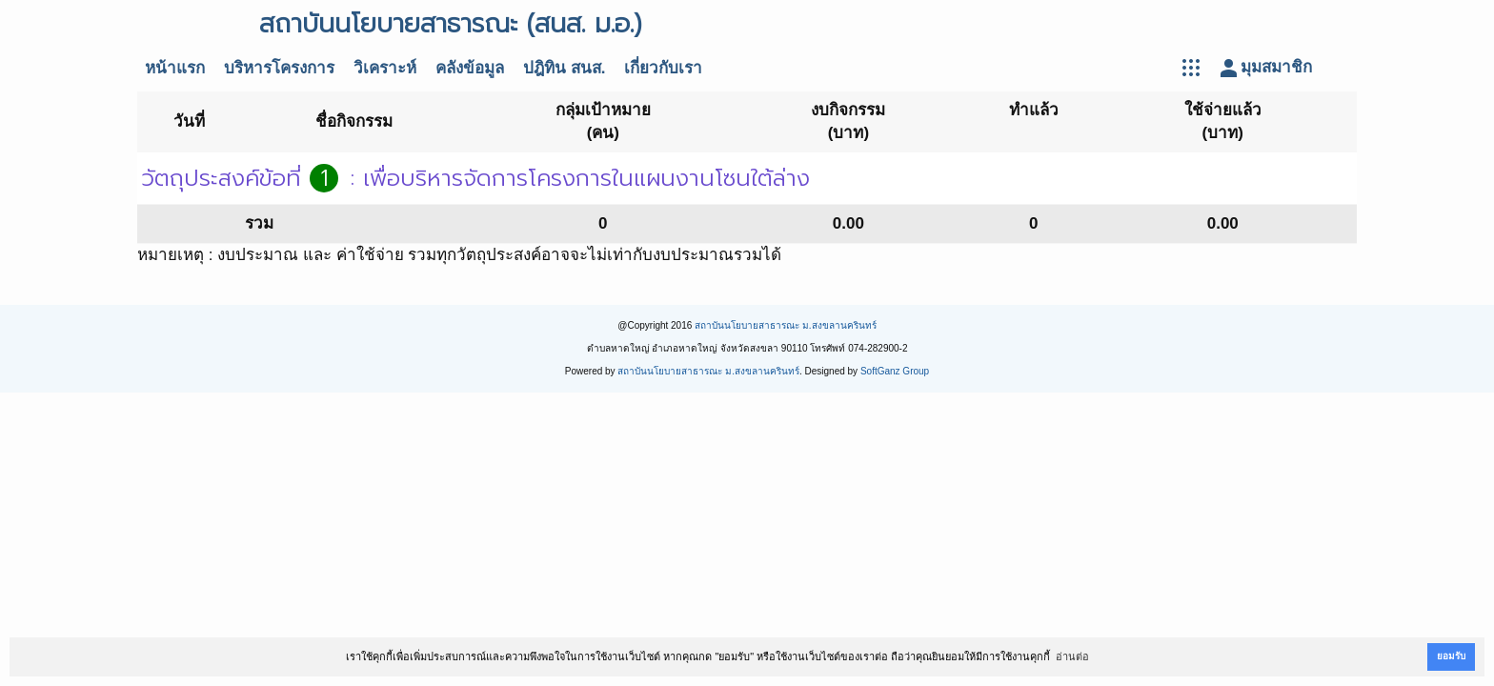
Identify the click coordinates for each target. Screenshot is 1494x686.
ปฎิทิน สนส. (564, 68)
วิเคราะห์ (384, 68)
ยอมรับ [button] (1451, 656)
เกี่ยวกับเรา (663, 68)
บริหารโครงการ (279, 68)
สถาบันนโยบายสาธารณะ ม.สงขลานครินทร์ (786, 325)
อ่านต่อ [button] (1072, 656)
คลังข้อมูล (469, 68)
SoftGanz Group (894, 371)
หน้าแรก (175, 68)
